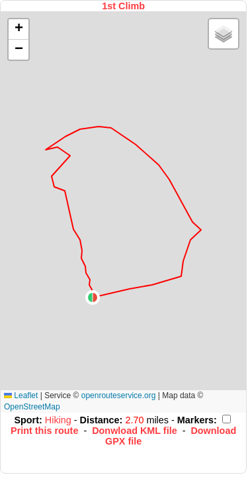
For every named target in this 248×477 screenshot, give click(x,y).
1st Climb (123, 6)
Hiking (59, 420)
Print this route (44, 430)
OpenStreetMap (32, 406)
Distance (100, 420)
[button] (93, 297)
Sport (26, 420)
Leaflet (21, 395)
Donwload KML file (134, 430)
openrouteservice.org (118, 395)
